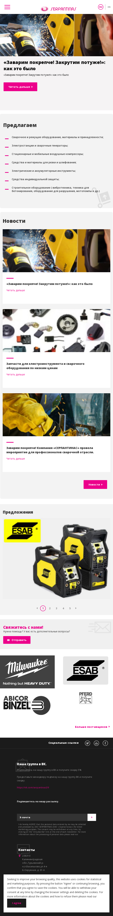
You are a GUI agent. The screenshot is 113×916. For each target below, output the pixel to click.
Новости (94, 484)
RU (100, 7)
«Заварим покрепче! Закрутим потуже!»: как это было (49, 284)
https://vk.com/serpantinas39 (33, 787)
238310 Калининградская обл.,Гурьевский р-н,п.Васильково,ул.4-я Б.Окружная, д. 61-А (34, 863)
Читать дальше (19, 86)
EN (109, 7)
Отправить (19, 640)
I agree (16, 903)
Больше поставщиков (91, 726)
